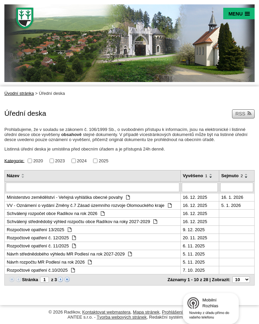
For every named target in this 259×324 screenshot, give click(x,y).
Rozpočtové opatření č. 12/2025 (41, 237)
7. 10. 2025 (194, 270)
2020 (38, 160)
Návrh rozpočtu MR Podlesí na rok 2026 (49, 262)
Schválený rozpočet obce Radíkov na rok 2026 (56, 213)
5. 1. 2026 (231, 205)
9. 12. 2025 (194, 229)
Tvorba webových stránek (122, 317)
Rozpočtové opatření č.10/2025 (41, 270)
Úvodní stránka (19, 93)
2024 (82, 160)
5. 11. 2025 (194, 253)
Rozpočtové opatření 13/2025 (39, 229)
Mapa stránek (146, 312)
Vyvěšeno (195, 175)
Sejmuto (232, 175)
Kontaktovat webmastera (106, 312)
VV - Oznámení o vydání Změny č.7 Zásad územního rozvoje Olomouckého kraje (89, 205)
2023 (60, 160)
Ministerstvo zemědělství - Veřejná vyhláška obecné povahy (68, 197)
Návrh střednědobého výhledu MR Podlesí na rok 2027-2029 (69, 253)
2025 (104, 160)
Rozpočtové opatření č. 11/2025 (41, 245)
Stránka (30, 279)
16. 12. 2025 (195, 197)
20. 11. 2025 (195, 237)
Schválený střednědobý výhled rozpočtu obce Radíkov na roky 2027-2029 (82, 221)
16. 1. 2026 (232, 197)
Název (13, 175)
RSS (243, 113)
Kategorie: (14, 160)
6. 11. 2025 (194, 245)
